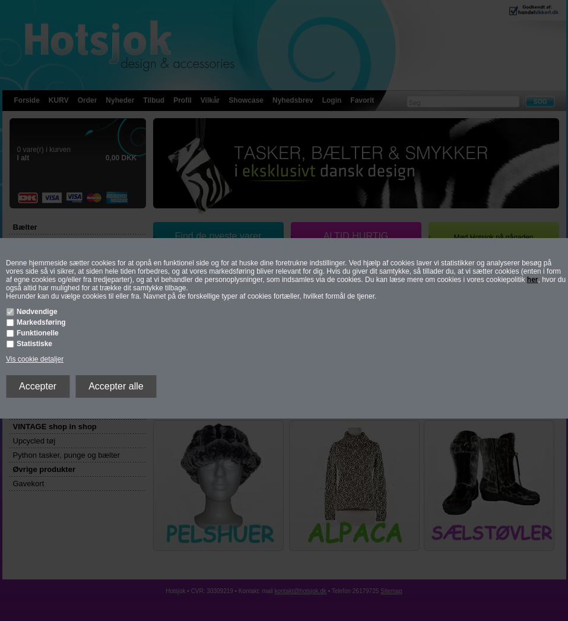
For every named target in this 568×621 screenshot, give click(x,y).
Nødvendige (37, 312)
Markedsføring (41, 322)
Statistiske (34, 344)
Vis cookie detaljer (35, 359)
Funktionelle (38, 333)
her (532, 279)
